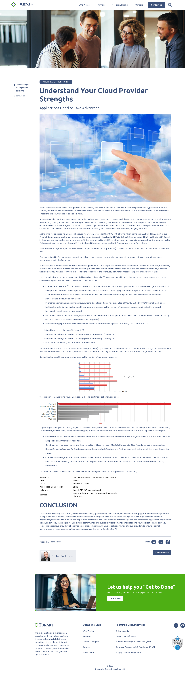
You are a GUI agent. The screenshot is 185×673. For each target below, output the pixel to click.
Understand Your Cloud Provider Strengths (23, 88)
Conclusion (20, 96)
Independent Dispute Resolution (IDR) (133, 641)
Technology (55, 541)
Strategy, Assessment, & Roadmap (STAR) (135, 647)
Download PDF (162, 552)
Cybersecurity (122, 631)
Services (101, 5)
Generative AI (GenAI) (126, 636)
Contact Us (156, 5)
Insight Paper (49, 81)
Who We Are (84, 5)
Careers (139, 5)
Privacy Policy (89, 652)
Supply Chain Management (128, 652)
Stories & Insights (120, 5)
